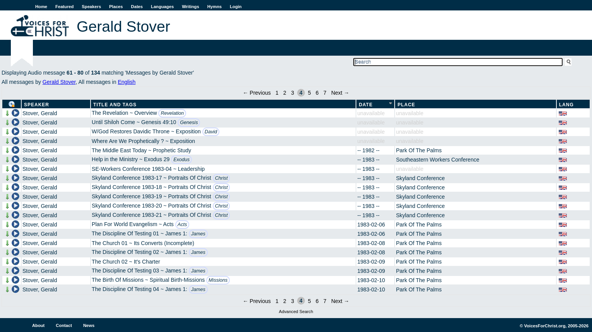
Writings (190, 6)
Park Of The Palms (418, 150)
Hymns (214, 6)
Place (406, 104)
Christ (221, 178)
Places (116, 6)
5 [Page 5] (309, 93)
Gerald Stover (59, 82)
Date (366, 104)
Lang (566, 104)
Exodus (181, 159)
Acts (182, 224)
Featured (64, 6)
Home (41, 6)
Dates (137, 6)
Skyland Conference (420, 178)
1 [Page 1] (277, 93)
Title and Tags (115, 104)
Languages (162, 6)
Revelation (172, 113)
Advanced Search (296, 311)
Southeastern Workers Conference (437, 160)
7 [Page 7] (325, 93)
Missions (218, 280)
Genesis (189, 122)
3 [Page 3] (292, 93)
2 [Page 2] (284, 93)
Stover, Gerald (39, 113)
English (126, 82)
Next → (340, 93)
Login (235, 6)
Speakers (91, 6)
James (198, 234)
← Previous (256, 93)
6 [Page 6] (317, 93)
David (211, 132)
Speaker (36, 104)
